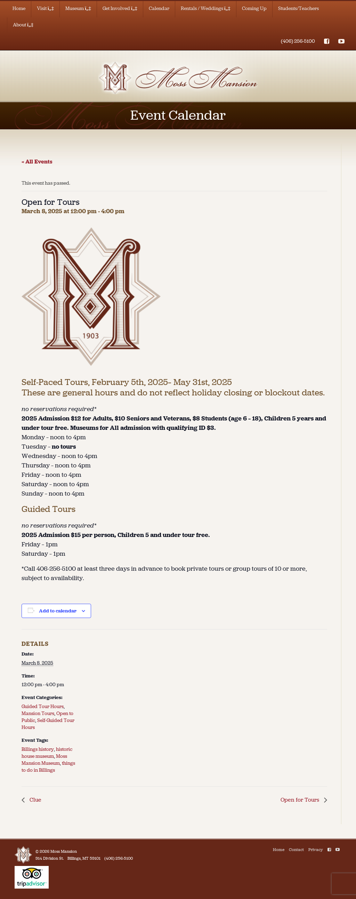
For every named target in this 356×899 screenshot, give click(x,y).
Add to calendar (57, 611)
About (23, 25)
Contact (296, 849)
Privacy (315, 849)
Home (19, 8)
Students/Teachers (298, 8)
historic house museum (47, 753)
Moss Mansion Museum (44, 759)
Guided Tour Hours (43, 706)
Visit (45, 8)
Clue (34, 799)
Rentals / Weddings (205, 8)
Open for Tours (301, 799)
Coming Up (254, 8)
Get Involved (120, 8)
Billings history (38, 749)
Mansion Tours (38, 713)
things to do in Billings (48, 766)
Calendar (159, 8)
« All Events (37, 161)
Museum (78, 8)
